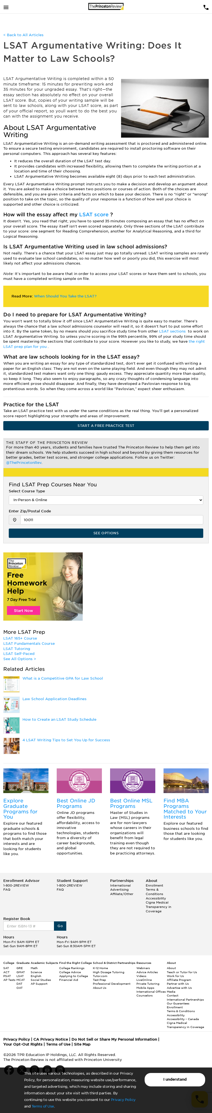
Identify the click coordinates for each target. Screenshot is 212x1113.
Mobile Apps (145, 987)
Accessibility (156, 898)
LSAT (20, 976)
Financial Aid (68, 979)
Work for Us (175, 976)
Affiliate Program (179, 979)
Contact (172, 995)
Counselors (144, 995)
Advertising (119, 889)
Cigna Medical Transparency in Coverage (158, 907)
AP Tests (9, 979)
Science (36, 972)
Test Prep (99, 979)
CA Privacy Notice (50, 1039)
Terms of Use (42, 1106)
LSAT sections (173, 331)
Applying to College (73, 976)
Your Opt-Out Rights (22, 1044)
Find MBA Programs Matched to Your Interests (185, 809)
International (120, 885)
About (171, 968)
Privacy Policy (123, 1100)
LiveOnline (144, 979)
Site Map (82, 1044)
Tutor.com (100, 976)
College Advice (70, 972)
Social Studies (41, 979)
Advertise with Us (179, 987)
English (36, 976)
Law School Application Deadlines (54, 699)
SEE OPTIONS (106, 533)
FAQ (6, 889)
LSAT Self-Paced (19, 654)
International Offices (151, 991)
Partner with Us (178, 983)
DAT (19, 983)
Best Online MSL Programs (131, 803)
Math (34, 968)
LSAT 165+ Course (20, 638)
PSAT (7, 976)
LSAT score (94, 214)
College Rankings (71, 968)
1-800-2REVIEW (16, 885)
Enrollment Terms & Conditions (154, 890)
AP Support (39, 983)
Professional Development (111, 983)
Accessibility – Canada (183, 1019)
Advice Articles (147, 972)
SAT (6, 968)
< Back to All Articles (23, 35)
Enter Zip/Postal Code (30, 511)
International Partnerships (185, 999)
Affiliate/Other (121, 894)
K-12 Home (100, 968)
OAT (19, 987)
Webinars (143, 968)
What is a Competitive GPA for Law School (62, 678)
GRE (19, 968)
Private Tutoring (147, 983)
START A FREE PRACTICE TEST (106, 426)
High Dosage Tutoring (108, 972)
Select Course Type (27, 491)
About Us (99, 987)
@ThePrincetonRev (23, 463)
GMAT (20, 972)
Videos (141, 976)
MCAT (20, 979)
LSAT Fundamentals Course (29, 643)
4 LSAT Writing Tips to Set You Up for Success (66, 740)
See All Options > (19, 659)
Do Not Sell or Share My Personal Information (114, 1039)
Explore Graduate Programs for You (20, 809)
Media (171, 991)
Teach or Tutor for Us (182, 972)
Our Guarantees (178, 1003)
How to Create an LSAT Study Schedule (59, 719)
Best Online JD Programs (76, 803)
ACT (6, 972)
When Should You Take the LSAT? (65, 296)
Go (60, 926)
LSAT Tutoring (16, 649)
